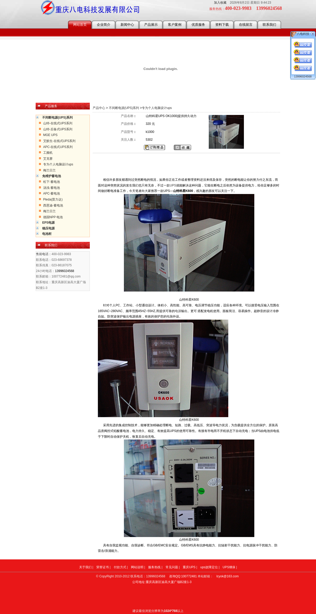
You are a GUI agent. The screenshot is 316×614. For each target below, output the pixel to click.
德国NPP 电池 (53, 217)
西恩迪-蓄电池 (53, 205)
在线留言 (245, 25)
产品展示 (151, 25)
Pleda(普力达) (53, 199)
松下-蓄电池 (51, 182)
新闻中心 (127, 25)
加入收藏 (220, 2)
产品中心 (99, 108)
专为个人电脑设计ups (58, 164)
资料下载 (222, 25)
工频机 (48, 152)
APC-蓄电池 (51, 193)
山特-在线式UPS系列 (58, 123)
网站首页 (80, 25)
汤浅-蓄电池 (51, 188)
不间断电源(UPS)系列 (124, 108)
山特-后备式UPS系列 (58, 129)
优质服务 (198, 25)
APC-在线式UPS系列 (58, 147)
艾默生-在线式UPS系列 (59, 141)
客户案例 (174, 25)
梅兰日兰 (49, 170)
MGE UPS (50, 135)
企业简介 (103, 25)
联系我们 (269, 25)
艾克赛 (48, 158)
